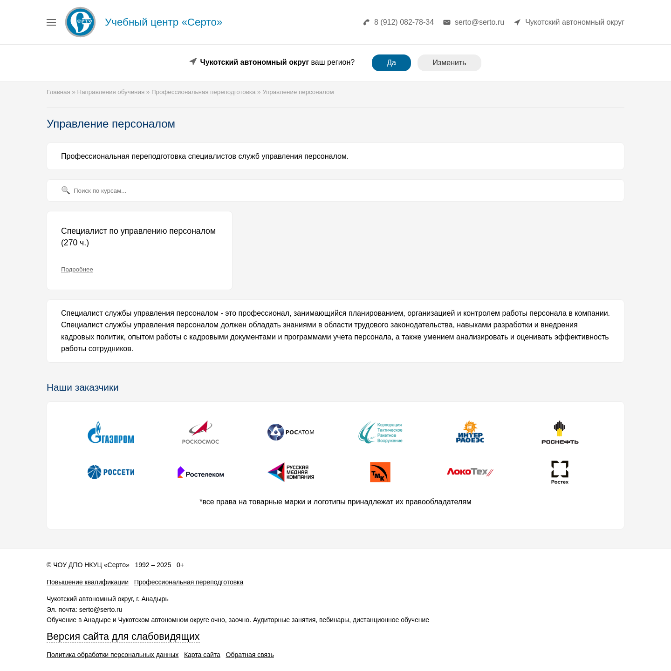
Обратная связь (250, 654)
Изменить (449, 63)
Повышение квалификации (88, 582)
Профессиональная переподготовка (189, 582)
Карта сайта (202, 654)
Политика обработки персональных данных (112, 654)
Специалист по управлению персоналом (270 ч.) (138, 237)
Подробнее (77, 269)
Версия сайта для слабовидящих (123, 636)
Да (391, 63)
